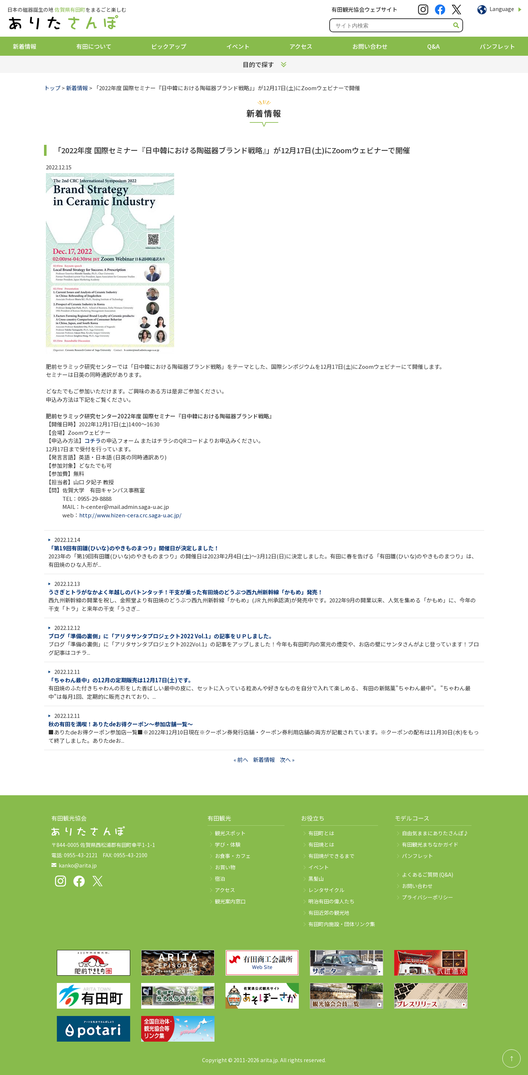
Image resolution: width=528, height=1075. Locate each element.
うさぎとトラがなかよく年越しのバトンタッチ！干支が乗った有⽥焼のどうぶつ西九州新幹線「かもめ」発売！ (185, 592)
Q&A (433, 46)
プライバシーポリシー (427, 897)
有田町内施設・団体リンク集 (341, 924)
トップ (52, 88)
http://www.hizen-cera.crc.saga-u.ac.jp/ (130, 515)
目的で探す (258, 64)
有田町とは (321, 833)
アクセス (300, 46)
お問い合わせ (370, 46)
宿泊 (220, 878)
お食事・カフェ (233, 855)
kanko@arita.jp (78, 865)
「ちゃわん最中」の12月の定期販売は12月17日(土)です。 (121, 680)
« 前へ (241, 759)
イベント (238, 46)
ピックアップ (168, 46)
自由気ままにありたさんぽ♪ (435, 833)
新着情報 (24, 46)
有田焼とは (321, 844)
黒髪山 (316, 878)
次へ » (287, 759)
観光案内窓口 (230, 901)
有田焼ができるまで (331, 855)
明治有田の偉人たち (331, 901)
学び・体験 (228, 844)
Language (501, 8)
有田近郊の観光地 (328, 912)
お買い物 (225, 867)
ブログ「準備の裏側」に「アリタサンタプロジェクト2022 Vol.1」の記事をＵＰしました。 (161, 636)
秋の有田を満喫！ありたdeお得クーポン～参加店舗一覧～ (120, 724)
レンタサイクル (326, 890)
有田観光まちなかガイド (430, 844)
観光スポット (230, 833)
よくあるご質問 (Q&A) (427, 874)
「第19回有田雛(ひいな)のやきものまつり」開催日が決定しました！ (133, 548)
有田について (93, 46)
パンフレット (497, 46)
